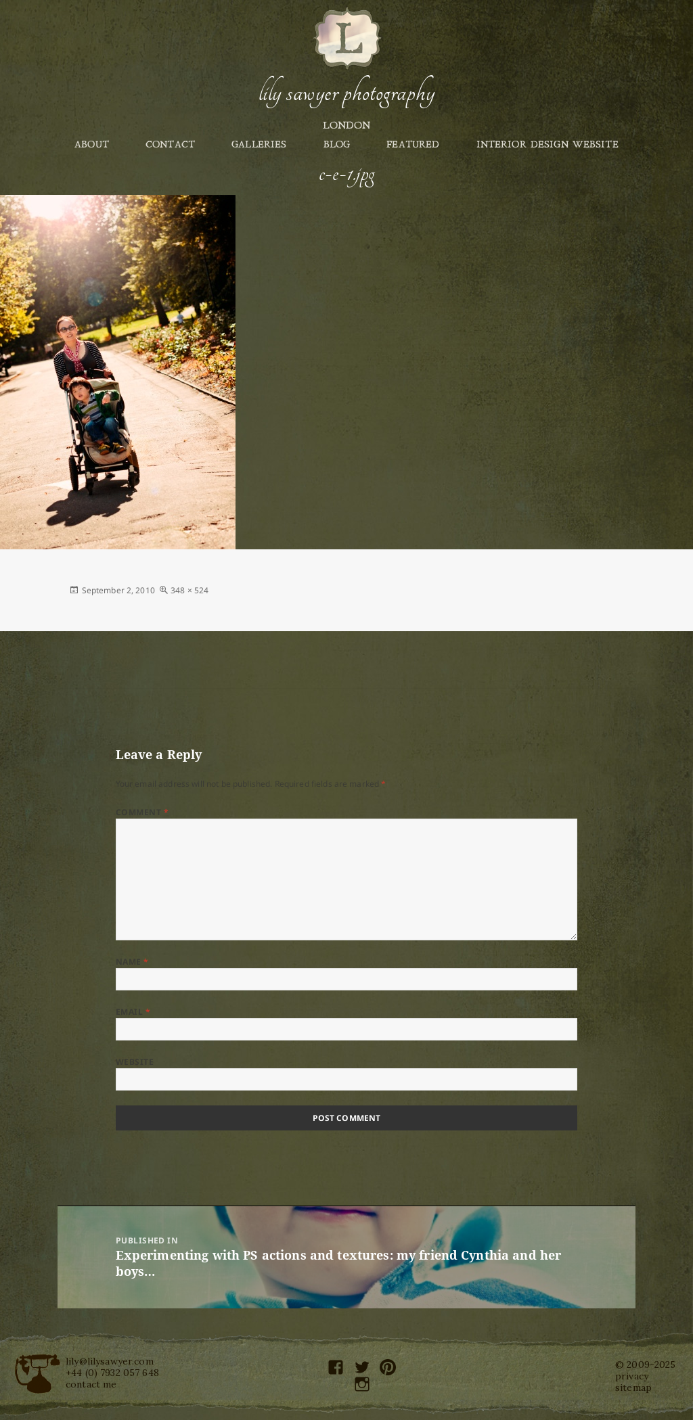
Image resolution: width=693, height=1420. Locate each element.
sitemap (633, 1387)
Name (132, 961)
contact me (91, 1384)
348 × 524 (189, 590)
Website (135, 1062)
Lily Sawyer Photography (346, 92)
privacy (631, 1376)
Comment (142, 812)
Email (133, 1011)
